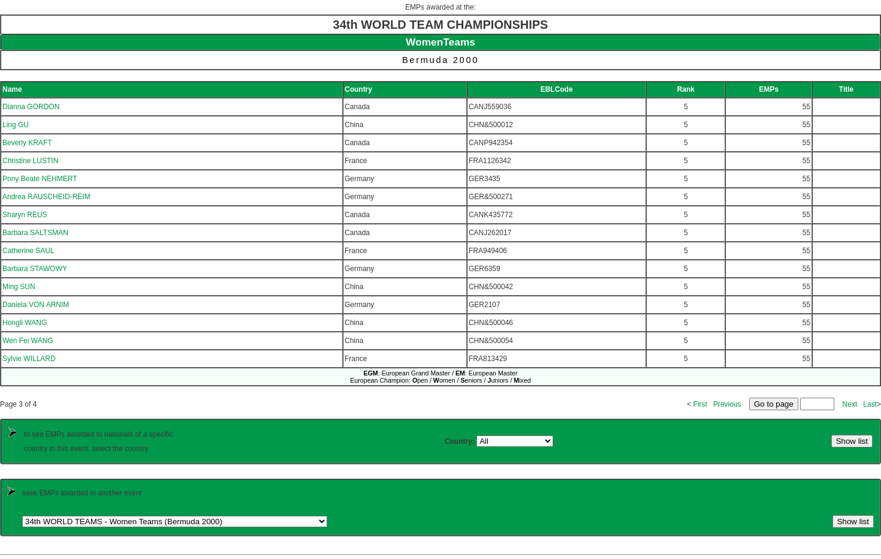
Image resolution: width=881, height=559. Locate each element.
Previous (727, 404)
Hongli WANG (24, 322)
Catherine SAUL (28, 251)
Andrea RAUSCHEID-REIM (46, 197)
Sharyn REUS (24, 215)
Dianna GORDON (30, 107)
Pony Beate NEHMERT (39, 179)
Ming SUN (18, 286)
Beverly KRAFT (27, 143)
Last (870, 404)
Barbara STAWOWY (34, 269)
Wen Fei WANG (27, 340)
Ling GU (15, 125)
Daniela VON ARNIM (35, 304)
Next (850, 404)
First (700, 404)
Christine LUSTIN (30, 161)
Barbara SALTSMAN (35, 233)
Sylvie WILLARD (29, 358)
